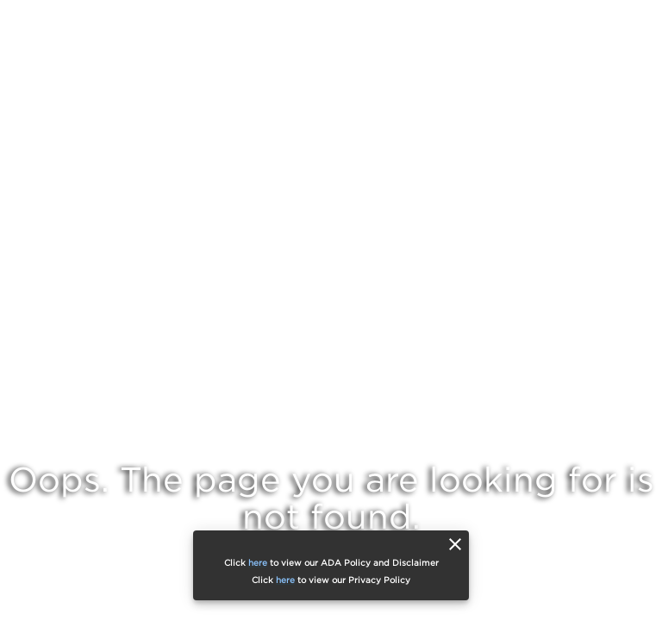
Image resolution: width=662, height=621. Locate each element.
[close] (455, 544)
